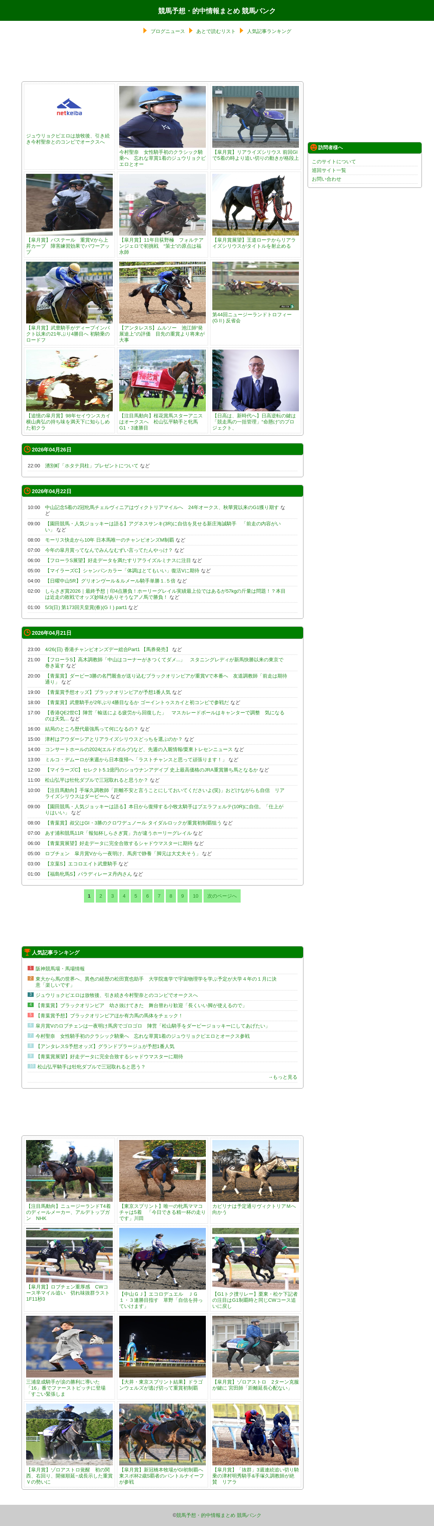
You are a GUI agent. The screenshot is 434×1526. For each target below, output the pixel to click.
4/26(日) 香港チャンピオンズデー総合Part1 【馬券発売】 (108, 649)
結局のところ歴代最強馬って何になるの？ (91, 729)
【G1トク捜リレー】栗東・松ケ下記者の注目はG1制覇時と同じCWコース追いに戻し (255, 1297)
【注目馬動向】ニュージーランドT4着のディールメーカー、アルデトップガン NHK (69, 1209)
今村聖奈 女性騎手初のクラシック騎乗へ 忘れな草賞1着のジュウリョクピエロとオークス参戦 (143, 1036)
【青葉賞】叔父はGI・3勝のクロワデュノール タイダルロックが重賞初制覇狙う (133, 823)
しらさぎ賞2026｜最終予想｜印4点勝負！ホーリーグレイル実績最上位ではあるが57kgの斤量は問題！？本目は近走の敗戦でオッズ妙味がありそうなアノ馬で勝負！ (165, 594)
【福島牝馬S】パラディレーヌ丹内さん (88, 874)
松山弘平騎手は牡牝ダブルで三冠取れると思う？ (91, 1067)
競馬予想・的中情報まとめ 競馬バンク (217, 11)
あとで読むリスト (216, 31)
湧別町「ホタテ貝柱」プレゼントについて (91, 466)
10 (195, 896)
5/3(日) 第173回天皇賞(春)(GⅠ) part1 (86, 607)
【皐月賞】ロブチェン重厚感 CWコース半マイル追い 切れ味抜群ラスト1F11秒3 (69, 1290)
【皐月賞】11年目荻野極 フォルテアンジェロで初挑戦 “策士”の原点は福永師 (162, 243)
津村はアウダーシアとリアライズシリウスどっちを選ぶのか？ (114, 739)
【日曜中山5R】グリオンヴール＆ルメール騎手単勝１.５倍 (110, 581)
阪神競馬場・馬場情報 (60, 969)
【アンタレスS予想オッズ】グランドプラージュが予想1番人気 (105, 1046)
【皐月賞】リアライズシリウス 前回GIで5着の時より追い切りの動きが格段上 (255, 152)
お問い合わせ (326, 179)
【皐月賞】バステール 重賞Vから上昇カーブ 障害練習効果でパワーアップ (69, 243)
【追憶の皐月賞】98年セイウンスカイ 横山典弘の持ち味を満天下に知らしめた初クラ (70, 419)
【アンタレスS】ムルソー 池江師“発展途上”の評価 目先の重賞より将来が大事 (162, 331)
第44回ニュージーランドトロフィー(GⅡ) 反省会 (255, 314)
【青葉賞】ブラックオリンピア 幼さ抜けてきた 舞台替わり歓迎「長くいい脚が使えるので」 (141, 1005)
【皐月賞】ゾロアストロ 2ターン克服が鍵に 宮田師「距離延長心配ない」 (255, 1382)
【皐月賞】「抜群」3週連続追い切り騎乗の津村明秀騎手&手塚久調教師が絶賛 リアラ (255, 1473)
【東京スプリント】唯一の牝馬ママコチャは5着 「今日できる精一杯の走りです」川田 (162, 1209)
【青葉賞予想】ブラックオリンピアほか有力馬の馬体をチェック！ (109, 1015)
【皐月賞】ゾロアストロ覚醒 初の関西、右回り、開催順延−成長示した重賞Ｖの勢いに (69, 1473)
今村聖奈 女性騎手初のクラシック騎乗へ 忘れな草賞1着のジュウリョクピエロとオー (162, 155)
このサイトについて (334, 161)
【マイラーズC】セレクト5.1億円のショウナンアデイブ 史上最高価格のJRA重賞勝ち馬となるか (151, 770)
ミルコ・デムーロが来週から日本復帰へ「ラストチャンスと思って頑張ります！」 (136, 759)
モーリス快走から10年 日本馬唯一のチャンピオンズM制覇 (109, 540)
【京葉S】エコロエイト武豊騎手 (81, 864)
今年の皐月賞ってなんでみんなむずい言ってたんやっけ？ (109, 550)
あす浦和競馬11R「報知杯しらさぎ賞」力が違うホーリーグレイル (118, 833)
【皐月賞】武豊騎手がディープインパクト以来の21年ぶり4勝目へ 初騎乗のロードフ (69, 331)
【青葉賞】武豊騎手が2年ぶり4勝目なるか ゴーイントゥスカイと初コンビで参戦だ (137, 702)
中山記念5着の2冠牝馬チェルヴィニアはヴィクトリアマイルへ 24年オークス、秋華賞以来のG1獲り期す (162, 507)
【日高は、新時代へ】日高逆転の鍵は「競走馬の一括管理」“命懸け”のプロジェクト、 (255, 419)
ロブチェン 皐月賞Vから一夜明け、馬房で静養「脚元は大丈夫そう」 (123, 853)
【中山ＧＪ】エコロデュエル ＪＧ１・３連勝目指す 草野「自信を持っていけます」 (162, 1297)
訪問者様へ (326, 147)
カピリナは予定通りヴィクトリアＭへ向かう (255, 1206)
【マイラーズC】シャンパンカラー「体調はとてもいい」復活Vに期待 (122, 570)
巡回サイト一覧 (329, 170)
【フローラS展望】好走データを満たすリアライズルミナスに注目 (118, 560)
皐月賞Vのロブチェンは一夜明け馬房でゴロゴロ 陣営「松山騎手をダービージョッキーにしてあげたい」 (153, 1026)
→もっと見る (282, 1077)
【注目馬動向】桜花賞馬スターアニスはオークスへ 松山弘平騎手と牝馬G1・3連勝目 (162, 419)
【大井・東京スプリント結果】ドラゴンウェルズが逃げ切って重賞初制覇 (162, 1382)
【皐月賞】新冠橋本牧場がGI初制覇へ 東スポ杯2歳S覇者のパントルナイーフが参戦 (162, 1473)
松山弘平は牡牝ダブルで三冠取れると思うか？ (96, 780)
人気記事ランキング (269, 31)
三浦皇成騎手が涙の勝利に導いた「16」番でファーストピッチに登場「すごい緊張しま (69, 1385)
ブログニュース (168, 31)
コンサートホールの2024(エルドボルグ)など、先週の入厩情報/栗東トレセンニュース (139, 749)
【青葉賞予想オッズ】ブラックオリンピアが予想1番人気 (108, 692)
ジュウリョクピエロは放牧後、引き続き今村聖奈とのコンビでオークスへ (69, 136)
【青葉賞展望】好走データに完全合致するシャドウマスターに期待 (119, 843)
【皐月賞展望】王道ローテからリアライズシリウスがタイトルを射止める (255, 240)
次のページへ (222, 896)
